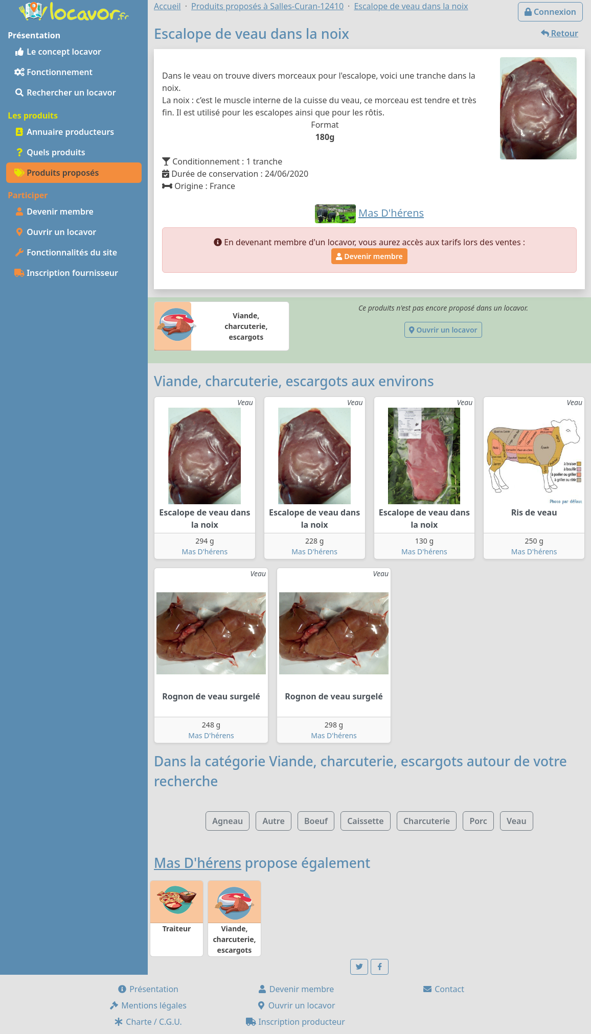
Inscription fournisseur (66, 272)
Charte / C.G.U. (147, 1021)
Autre (273, 821)
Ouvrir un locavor (55, 232)
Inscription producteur (295, 1021)
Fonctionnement (53, 72)
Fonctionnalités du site (65, 252)
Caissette (365, 821)
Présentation (147, 989)
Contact (443, 989)
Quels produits (49, 152)
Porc (478, 821)
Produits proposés (56, 172)
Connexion (550, 11)
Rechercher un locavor (65, 92)
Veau (517, 821)
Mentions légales (148, 1005)
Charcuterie (426, 821)
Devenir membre (54, 211)
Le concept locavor (57, 51)
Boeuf (316, 821)
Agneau (227, 821)
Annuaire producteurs (64, 131)
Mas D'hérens (205, 551)
